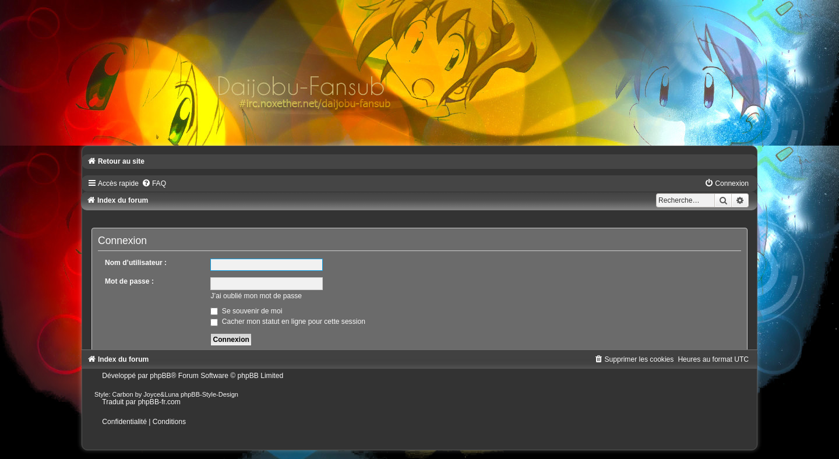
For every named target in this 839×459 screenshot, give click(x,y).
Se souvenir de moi (246, 311)
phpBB (160, 376)
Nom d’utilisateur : (136, 263)
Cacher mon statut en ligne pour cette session (287, 321)
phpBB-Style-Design (209, 394)
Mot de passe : (129, 281)
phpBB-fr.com (159, 402)
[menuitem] (154, 183)
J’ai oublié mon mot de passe (256, 296)
